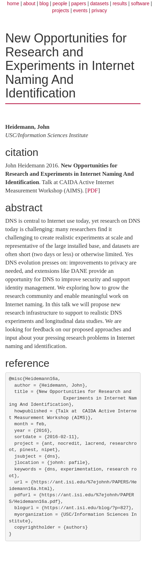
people (60, 3)
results (120, 3)
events (80, 10)
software (140, 3)
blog (43, 3)
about (29, 3)
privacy (99, 10)
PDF (92, 190)
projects (60, 10)
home (13, 3)
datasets (99, 3)
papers (78, 3)
